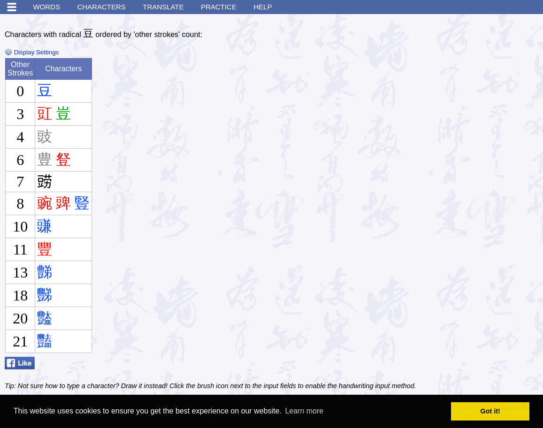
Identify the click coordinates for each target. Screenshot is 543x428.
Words (46, 7)
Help (262, 7)
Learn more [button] (304, 411)
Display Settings (32, 52)
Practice (219, 7)
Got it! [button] (490, 411)
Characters (101, 7)
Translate (163, 7)
